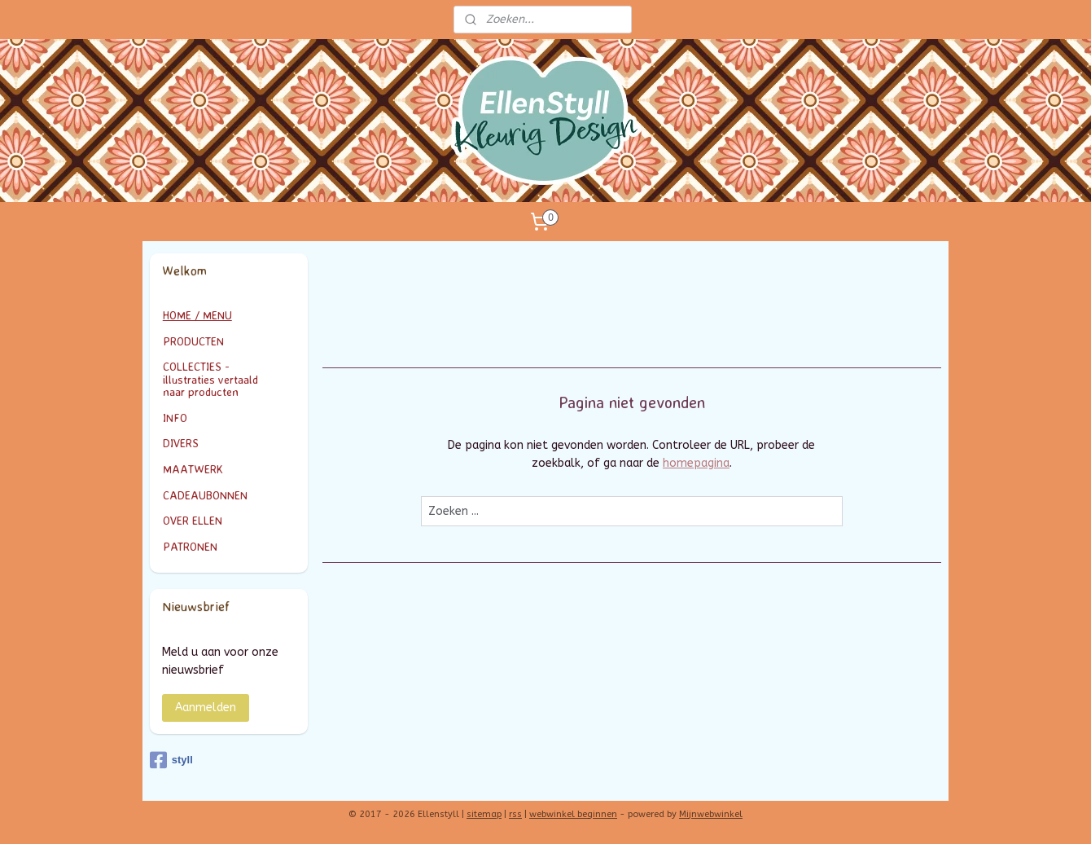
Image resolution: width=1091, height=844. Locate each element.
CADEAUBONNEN (205, 495)
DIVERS (181, 443)
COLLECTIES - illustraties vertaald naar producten (229, 378)
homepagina (696, 463)
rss (515, 814)
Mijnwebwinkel (711, 814)
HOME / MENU (197, 315)
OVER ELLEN (192, 520)
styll (171, 760)
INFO (229, 417)
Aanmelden (205, 707)
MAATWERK (229, 469)
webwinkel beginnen (573, 814)
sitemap (484, 814)
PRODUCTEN (229, 341)
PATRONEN (190, 546)
